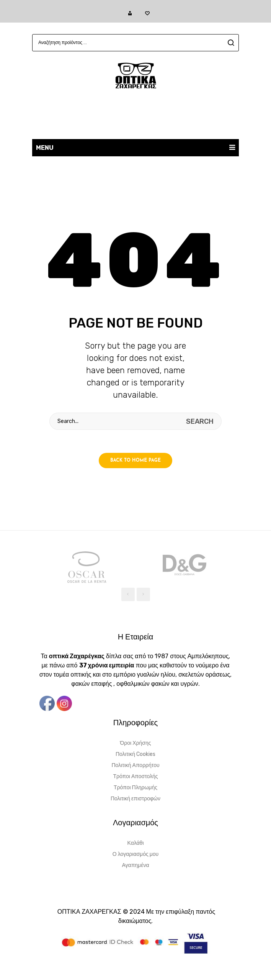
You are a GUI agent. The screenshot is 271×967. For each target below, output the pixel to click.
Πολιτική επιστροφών (135, 798)
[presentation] (128, 594)
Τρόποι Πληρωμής (135, 787)
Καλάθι (135, 843)
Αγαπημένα (135, 865)
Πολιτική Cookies (135, 754)
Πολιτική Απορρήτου (135, 765)
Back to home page (135, 460)
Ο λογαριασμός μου (135, 854)
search (229, 42)
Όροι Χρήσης (135, 743)
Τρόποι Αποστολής (135, 776)
